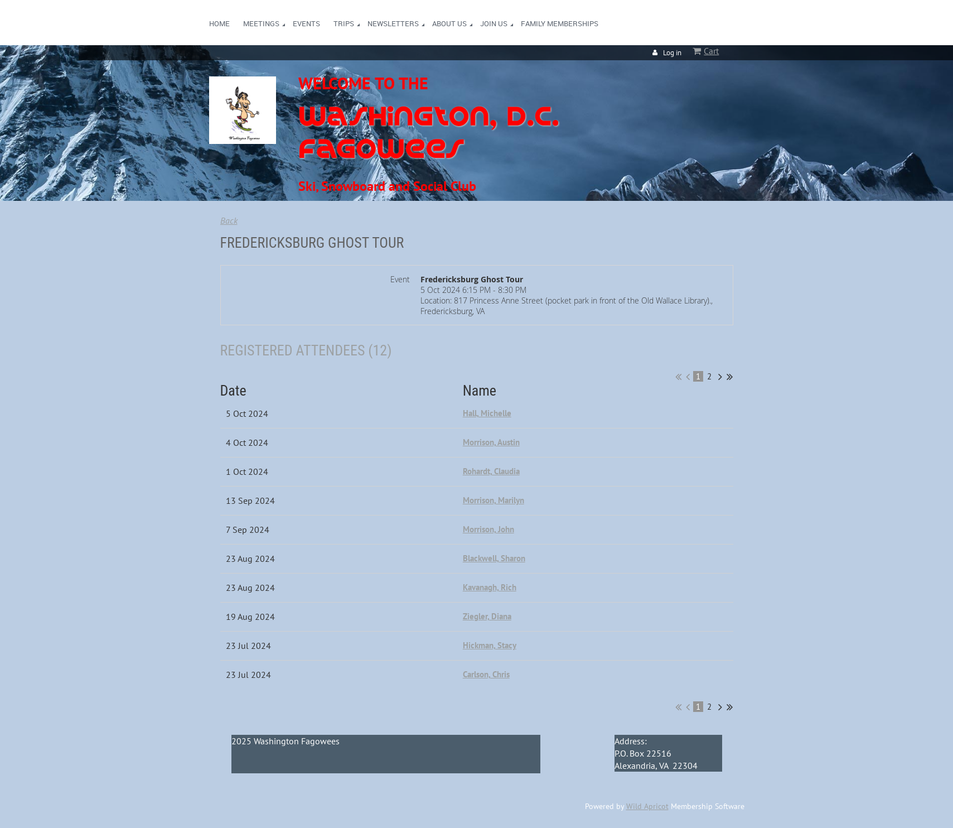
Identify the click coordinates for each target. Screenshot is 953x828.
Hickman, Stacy (489, 645)
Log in (672, 52)
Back (229, 220)
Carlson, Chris (486, 674)
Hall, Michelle (487, 413)
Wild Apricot (647, 806)
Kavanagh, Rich (489, 587)
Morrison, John (488, 529)
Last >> (729, 376)
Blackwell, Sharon (494, 558)
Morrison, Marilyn (493, 500)
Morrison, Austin (491, 442)
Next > (720, 376)
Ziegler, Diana (487, 616)
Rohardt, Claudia (491, 471)
